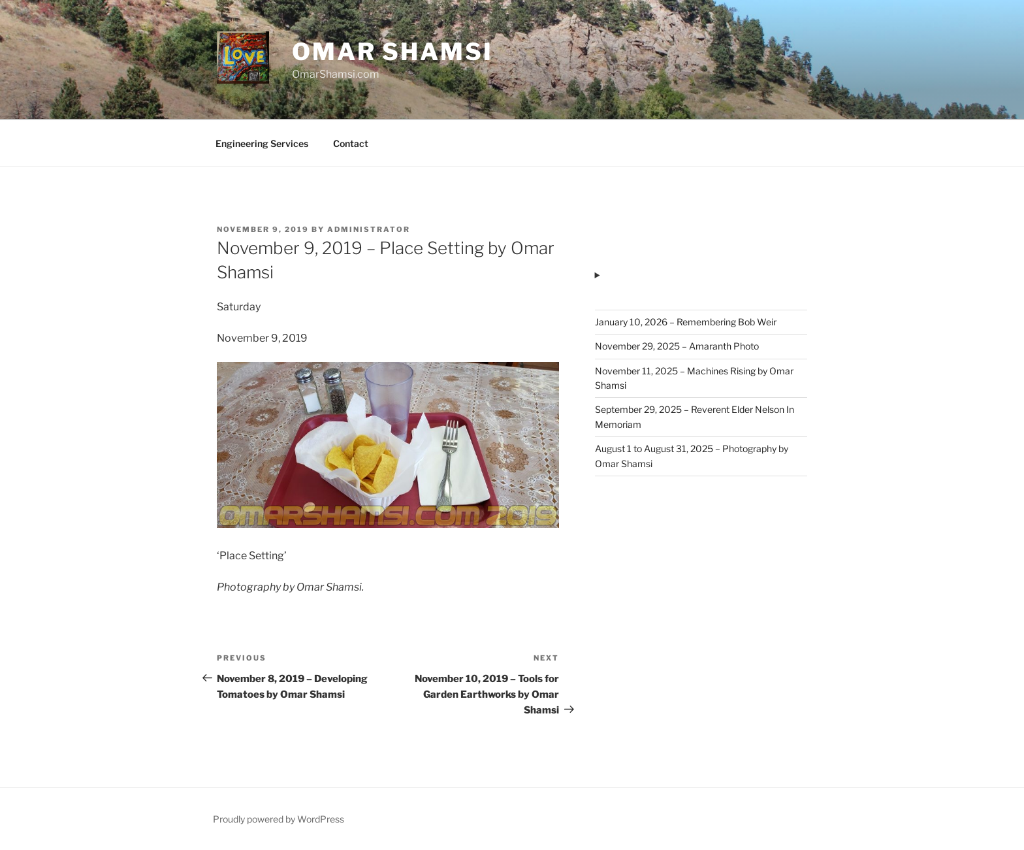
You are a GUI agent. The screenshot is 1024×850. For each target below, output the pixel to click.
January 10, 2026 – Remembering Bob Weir (685, 321)
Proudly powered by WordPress (278, 819)
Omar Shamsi (392, 51)
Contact (350, 143)
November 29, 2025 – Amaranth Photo (677, 345)
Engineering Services (262, 143)
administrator (368, 229)
